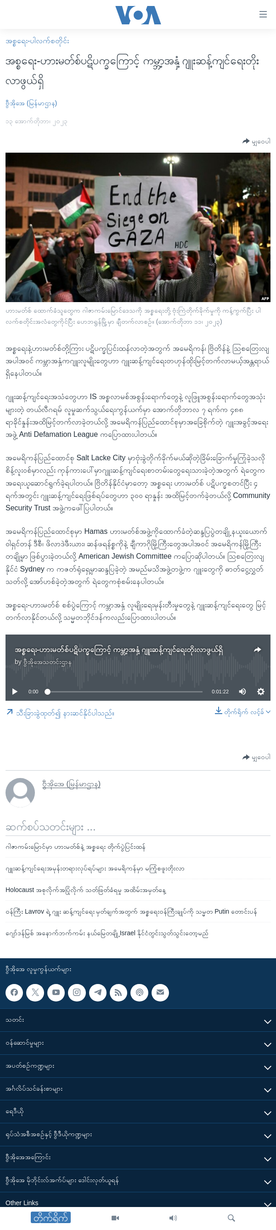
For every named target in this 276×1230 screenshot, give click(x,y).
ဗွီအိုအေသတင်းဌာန (47, 661)
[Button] (256, 141)
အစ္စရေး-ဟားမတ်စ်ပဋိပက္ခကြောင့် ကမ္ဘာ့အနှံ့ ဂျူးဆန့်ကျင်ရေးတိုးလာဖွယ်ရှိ (119, 649)
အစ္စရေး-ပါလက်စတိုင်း (37, 41)
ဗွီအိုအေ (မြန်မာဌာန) (31, 103)
